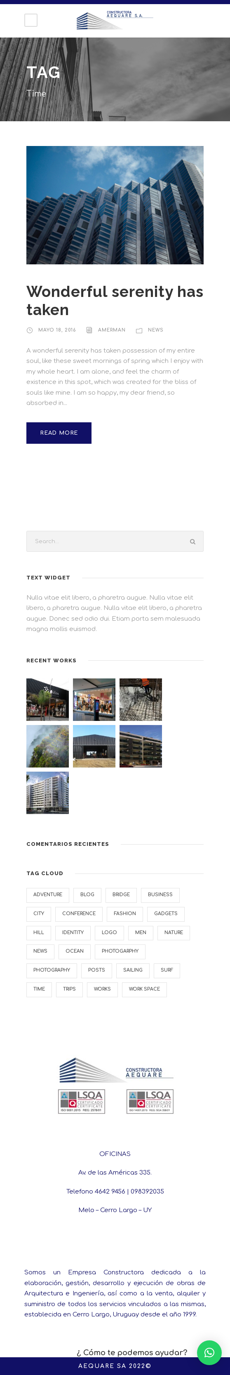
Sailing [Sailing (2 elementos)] (133, 970)
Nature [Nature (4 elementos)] (173, 932)
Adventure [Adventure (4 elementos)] (47, 894)
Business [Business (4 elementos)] (160, 894)
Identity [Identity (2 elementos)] (73, 932)
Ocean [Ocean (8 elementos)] (75, 951)
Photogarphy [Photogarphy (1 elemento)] (120, 951)
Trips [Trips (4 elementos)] (69, 989)
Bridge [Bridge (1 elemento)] (121, 894)
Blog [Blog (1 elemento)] (87, 894)
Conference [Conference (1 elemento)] (79, 913)
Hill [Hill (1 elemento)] (38, 932)
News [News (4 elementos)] (40, 951)
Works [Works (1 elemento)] (102, 989)
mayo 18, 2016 (57, 330)
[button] (209, 1352)
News (156, 330)
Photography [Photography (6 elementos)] (51, 970)
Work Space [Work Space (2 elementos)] (144, 989)
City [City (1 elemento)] (38, 913)
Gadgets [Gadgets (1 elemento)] (166, 913)
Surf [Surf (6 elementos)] (167, 970)
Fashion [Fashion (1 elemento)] (125, 913)
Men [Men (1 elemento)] (140, 932)
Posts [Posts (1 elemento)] (96, 970)
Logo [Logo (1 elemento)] (109, 932)
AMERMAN (112, 330)
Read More (59, 433)
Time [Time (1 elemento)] (39, 989)
